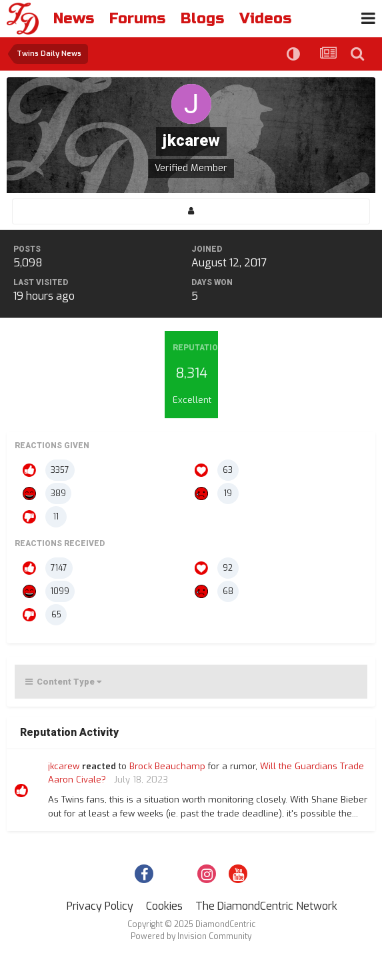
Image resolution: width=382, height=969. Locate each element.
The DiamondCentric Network (266, 906)
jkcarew (63, 766)
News (73, 18)
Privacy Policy (100, 906)
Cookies (164, 906)
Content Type (63, 681)
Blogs (202, 18)
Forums (137, 18)
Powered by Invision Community (191, 936)
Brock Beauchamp (167, 766)
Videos (265, 18)
